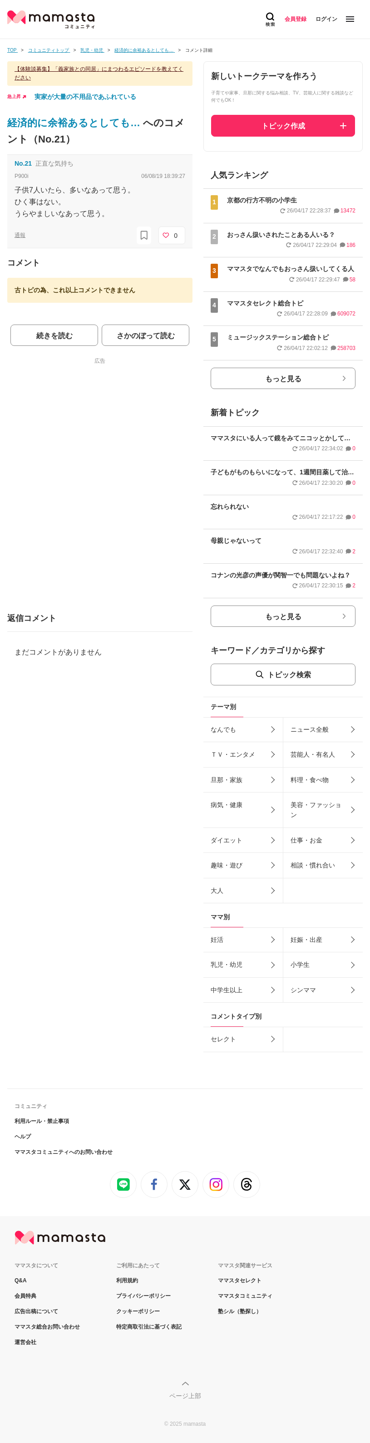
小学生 (300, 964)
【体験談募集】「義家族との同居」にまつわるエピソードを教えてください (99, 73)
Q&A (21, 1280)
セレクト (223, 1039)
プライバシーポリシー (143, 1296)
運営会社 (25, 1342)
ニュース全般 (310, 729)
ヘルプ (23, 1136)
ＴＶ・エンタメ (233, 754)
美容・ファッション (316, 809)
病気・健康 (226, 804)
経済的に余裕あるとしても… (75, 122)
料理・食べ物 (310, 779)
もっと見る (283, 379)
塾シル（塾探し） (239, 1311)
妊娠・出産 (306, 939)
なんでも (223, 729)
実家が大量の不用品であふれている (85, 96)
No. (23, 163)
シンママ (303, 990)
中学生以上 (226, 990)
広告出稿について (36, 1311)
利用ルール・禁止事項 (42, 1121)
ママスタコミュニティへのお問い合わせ (64, 1152)
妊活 (217, 939)
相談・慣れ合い (313, 865)
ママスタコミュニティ (245, 1296)
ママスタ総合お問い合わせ (47, 1327)
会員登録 (295, 19)
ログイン (326, 19)
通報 (20, 235)
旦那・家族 (226, 779)
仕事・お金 (306, 840)
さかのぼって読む (146, 336)
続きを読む (54, 336)
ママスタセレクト (239, 1280)
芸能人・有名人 (313, 754)
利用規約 (127, 1280)
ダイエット (226, 840)
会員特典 (25, 1296)
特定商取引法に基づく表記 (149, 1327)
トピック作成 (283, 126)
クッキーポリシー (138, 1311)
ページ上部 (185, 1395)
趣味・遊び (226, 865)
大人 (217, 890)
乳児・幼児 (226, 964)
